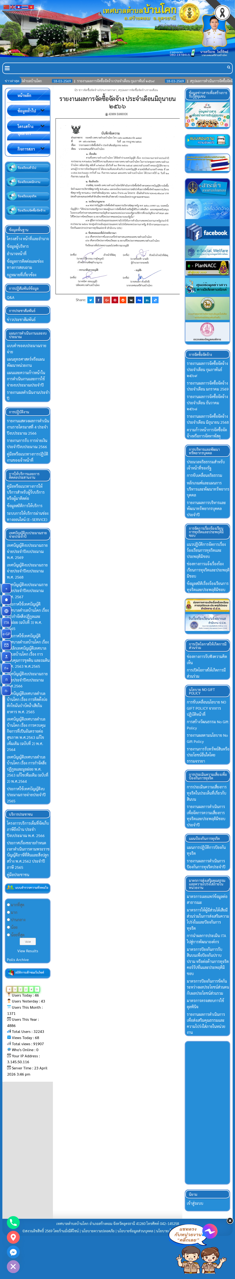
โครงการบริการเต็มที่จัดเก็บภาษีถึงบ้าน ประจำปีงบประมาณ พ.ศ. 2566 (28, 829)
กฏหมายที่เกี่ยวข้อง (21, 274)
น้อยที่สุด (17, 934)
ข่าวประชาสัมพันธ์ (21, 319)
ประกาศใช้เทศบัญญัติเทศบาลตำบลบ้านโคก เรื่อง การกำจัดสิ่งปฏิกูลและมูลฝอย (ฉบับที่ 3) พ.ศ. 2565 (28, 616)
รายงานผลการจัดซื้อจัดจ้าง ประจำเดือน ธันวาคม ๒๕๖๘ (207, 402)
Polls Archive (18, 959)
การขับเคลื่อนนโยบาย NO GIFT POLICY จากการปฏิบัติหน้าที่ (206, 708)
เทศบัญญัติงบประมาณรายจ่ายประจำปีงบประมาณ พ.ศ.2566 (27, 679)
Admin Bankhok (118, 114)
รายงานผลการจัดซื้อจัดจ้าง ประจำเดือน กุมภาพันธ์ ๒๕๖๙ (207, 369)
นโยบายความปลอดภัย (98, 1230)
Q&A (10, 297)
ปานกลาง (18, 919)
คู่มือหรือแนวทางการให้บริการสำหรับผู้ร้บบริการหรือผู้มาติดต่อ (26, 492)
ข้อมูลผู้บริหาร (18, 246)
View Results (27, 950)
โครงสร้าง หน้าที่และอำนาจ (28, 238)
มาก (14, 912)
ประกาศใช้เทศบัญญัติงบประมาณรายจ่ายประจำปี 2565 (26, 794)
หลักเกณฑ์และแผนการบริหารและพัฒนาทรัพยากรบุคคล (208, 488)
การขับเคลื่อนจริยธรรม (204, 475)
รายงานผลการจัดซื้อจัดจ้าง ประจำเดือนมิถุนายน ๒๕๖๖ (117, 102)
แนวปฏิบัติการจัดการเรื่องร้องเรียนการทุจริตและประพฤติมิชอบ (206, 550)
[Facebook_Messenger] (13, 1252)
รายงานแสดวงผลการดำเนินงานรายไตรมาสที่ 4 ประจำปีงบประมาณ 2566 (28, 426)
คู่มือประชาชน (18, 874)
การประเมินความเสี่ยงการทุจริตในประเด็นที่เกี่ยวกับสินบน (207, 793)
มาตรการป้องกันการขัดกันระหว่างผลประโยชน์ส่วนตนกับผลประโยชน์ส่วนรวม (208, 987)
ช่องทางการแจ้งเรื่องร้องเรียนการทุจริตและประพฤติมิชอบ (208, 569)
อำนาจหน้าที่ (17, 253)
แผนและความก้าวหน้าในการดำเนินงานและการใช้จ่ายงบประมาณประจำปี (26, 378)
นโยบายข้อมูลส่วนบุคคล (135, 1230)
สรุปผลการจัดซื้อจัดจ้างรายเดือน (138, 90)
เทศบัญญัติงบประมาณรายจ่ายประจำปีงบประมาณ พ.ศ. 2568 (27, 571)
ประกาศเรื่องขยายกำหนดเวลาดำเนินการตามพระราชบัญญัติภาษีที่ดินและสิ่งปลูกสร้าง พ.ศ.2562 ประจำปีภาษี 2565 (28, 855)
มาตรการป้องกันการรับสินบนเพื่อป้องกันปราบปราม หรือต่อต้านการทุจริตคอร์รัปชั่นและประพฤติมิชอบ (208, 961)
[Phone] (13, 1222)
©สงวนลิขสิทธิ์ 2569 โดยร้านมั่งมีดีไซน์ (51, 1230)
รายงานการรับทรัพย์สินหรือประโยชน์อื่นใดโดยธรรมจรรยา (208, 755)
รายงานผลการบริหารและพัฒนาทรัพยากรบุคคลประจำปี (206, 508)
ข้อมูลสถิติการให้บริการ (24, 505)
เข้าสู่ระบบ (195, 1203)
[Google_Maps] (13, 1237)
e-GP (7, 634)
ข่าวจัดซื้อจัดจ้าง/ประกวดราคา (98, 90)
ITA (8, 622)
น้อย (14, 927)
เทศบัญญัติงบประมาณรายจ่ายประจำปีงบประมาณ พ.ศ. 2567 (27, 590)
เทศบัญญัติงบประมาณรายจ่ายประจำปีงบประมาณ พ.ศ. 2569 (27, 551)
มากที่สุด (17, 904)
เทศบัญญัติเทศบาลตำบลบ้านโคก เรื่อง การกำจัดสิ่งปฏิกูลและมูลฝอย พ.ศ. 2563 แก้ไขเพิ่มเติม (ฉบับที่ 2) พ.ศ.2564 (27, 769)
